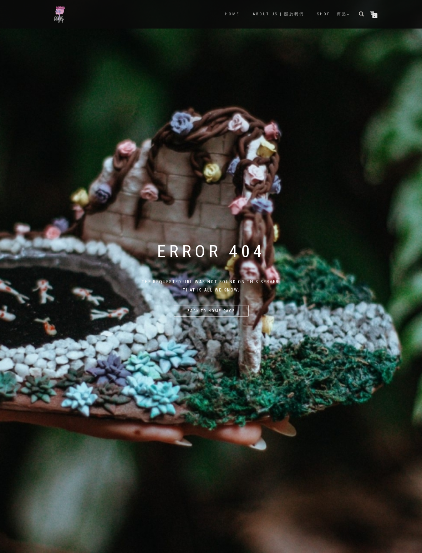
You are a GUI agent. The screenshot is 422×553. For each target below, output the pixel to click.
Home (232, 14)
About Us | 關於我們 (278, 14)
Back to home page (211, 311)
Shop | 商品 (332, 14)
